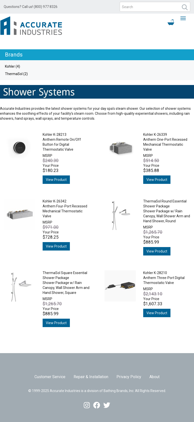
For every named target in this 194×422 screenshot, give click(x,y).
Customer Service (49, 376)
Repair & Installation (91, 376)
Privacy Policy (128, 376)
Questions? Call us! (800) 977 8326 (30, 7)
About (154, 376)
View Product (56, 180)
